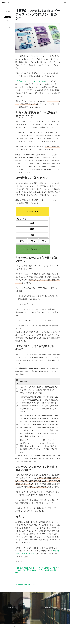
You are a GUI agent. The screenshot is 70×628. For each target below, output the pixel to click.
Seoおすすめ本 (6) (46, 607)
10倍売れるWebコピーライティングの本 (30, 81)
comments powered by (25, 584)
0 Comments (8, 27)
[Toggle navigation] (65, 2)
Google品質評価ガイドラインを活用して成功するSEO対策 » (49, 569)
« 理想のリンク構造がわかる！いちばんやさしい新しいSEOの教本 (25, 570)
